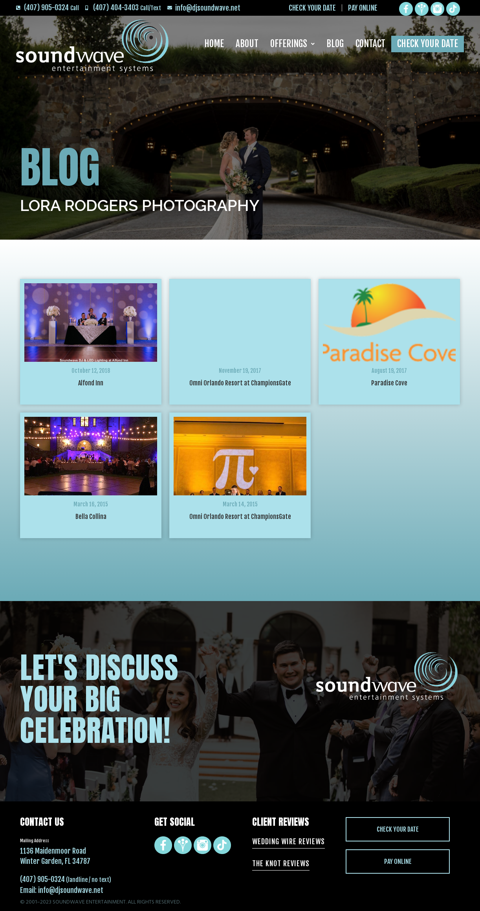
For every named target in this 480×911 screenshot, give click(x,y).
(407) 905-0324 (42, 879)
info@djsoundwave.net (70, 890)
